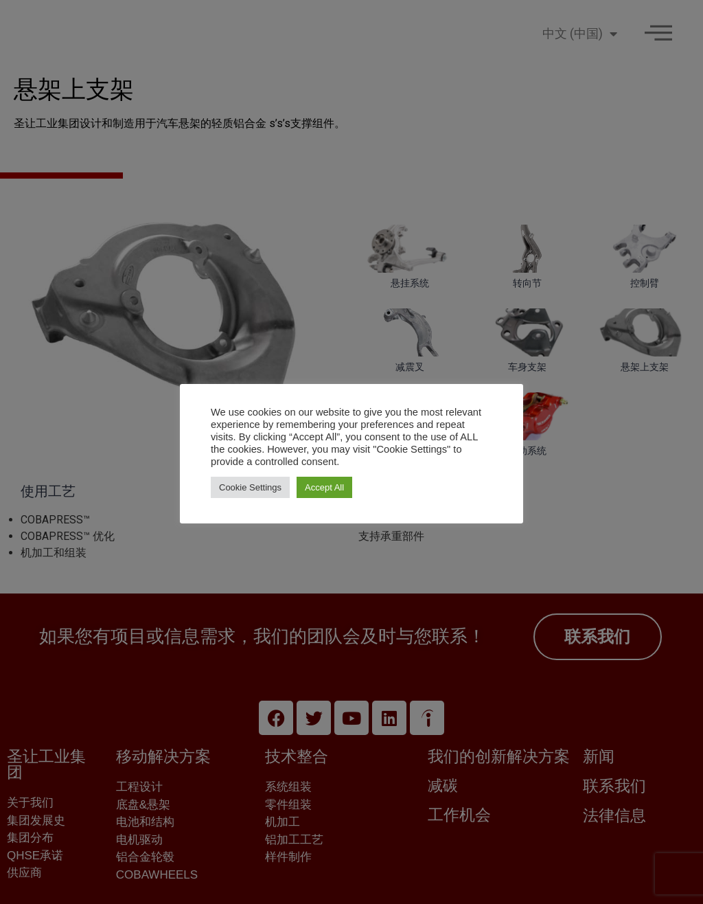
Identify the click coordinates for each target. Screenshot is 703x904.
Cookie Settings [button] (250, 487)
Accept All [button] (324, 487)
